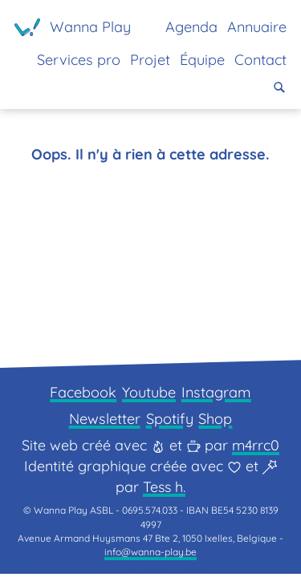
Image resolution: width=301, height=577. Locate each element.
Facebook (83, 395)
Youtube (149, 395)
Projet (150, 59)
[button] (279, 87)
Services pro (78, 59)
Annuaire (257, 27)
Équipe (202, 59)
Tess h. (164, 490)
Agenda (191, 27)
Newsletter (104, 422)
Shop (215, 422)
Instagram (216, 395)
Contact (260, 59)
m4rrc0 (255, 448)
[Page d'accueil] (72, 27)
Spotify (169, 422)
